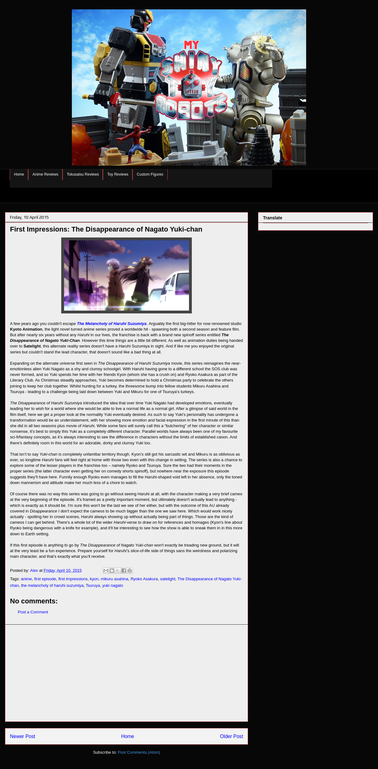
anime (26, 579)
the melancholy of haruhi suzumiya (52, 585)
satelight (167, 579)
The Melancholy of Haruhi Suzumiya (111, 323)
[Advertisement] (126, 673)
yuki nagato (112, 585)
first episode (45, 579)
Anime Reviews (45, 174)
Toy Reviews (117, 174)
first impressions (73, 579)
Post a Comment (33, 612)
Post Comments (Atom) (139, 752)
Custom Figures (150, 174)
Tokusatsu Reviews (83, 174)
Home (19, 174)
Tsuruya (93, 585)
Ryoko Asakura (144, 579)
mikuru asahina (114, 579)
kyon (94, 579)
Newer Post (22, 736)
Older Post (231, 736)
